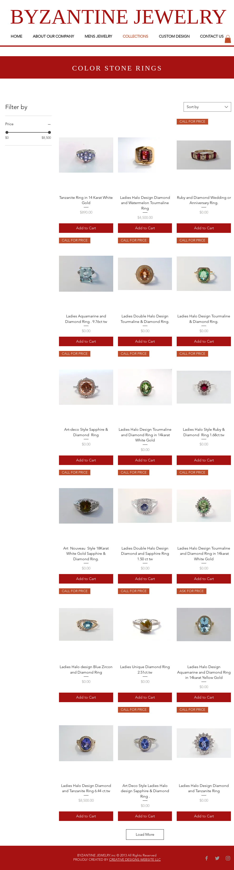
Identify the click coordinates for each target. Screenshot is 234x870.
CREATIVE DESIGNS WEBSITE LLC (135, 859)
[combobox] (207, 107)
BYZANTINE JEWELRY (118, 16)
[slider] (7, 132)
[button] (227, 39)
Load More (145, 834)
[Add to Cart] (86, 228)
